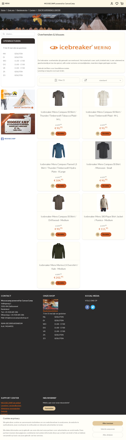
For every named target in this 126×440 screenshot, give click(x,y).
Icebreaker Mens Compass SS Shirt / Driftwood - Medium (58, 218)
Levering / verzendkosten (11, 405)
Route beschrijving (50, 311)
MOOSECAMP (8, 138)
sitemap (79, 435)
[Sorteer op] (102, 80)
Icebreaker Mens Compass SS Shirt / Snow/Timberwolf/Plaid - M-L (103, 114)
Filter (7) (59, 80)
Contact (32, 10)
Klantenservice (22, 10)
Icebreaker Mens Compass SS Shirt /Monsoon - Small (103, 166)
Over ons (11, 10)
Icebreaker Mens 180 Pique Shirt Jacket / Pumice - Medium (103, 218)
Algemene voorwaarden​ (10, 408)
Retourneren (6, 417)
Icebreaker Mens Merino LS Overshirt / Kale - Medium (58, 267)
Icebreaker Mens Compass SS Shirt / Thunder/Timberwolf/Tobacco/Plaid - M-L (58, 116)
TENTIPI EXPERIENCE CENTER (49, 10)
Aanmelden (49, 408)
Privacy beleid (6, 423)
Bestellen (61, 133)
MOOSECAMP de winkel (11, 403)
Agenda (4, 411)
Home (3, 10)
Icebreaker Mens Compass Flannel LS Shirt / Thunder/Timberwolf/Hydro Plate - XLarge (58, 168)
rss (84, 435)
